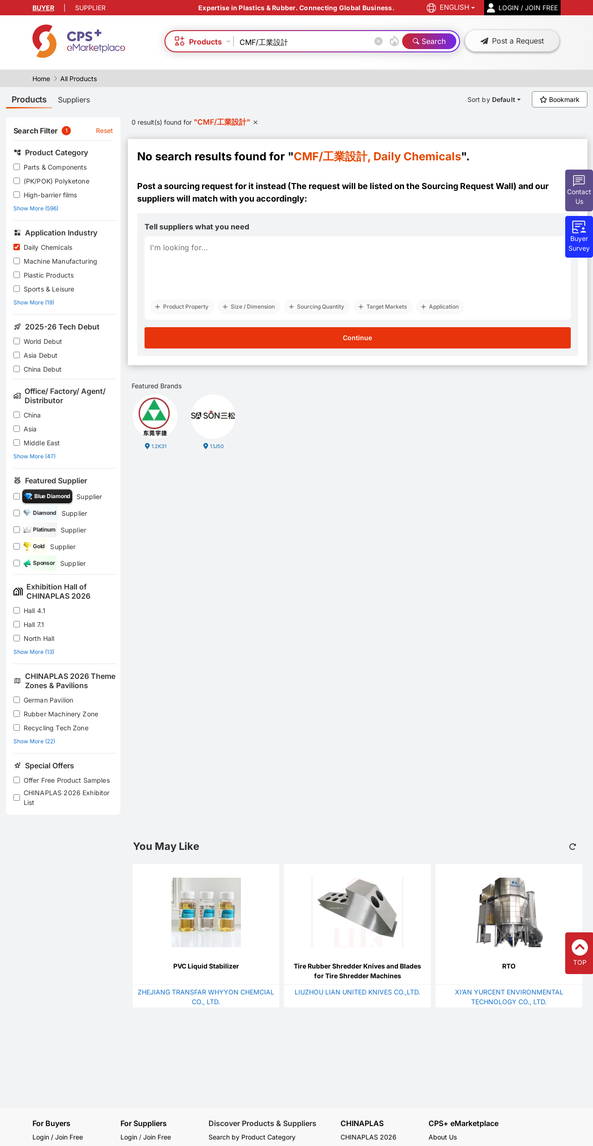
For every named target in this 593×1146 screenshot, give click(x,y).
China (32, 415)
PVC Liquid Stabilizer (206, 966)
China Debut (43, 369)
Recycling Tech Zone (56, 728)
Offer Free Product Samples (67, 780)
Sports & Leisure (49, 289)
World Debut (43, 341)
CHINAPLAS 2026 (369, 1137)
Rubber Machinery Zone (61, 714)
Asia (30, 429)
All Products (78, 78)
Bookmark (560, 99)
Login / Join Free (57, 1137)
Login (128, 1137)
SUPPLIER (90, 8)
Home (41, 78)
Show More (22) (34, 741)
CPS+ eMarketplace (463, 1123)
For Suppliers (143, 1123)
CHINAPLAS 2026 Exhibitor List (67, 797)
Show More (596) (35, 208)
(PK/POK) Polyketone (56, 181)
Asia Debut (41, 355)
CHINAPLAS (362, 1123)
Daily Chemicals (48, 247)
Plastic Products (49, 275)
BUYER (43, 8)
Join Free (157, 1137)
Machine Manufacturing (60, 261)
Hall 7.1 (34, 624)
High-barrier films (50, 195)
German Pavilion (48, 700)
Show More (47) (34, 456)
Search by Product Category (252, 1137)
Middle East (42, 443)
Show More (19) (33, 302)
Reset (105, 130)
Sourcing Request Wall (467, 186)
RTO (509, 966)
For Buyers (51, 1123)
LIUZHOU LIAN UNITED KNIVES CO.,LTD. (357, 992)
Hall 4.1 (34, 610)
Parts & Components (55, 167)
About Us (443, 1137)
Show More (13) (33, 651)
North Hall (39, 638)
